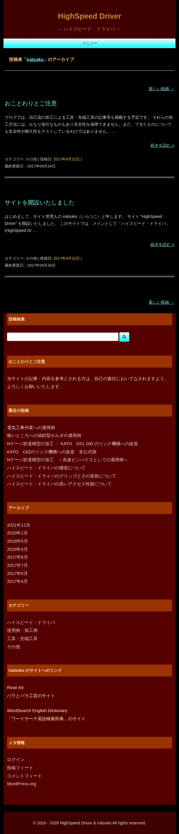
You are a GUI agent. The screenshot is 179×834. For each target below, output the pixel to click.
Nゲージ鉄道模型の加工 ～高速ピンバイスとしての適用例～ (67, 459)
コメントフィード (24, 775)
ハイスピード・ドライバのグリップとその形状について (61, 475)
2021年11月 (18, 524)
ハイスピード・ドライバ (31, 622)
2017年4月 (17, 581)
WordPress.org (21, 783)
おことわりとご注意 (31, 103)
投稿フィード (20, 767)
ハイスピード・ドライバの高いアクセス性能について (59, 483)
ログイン (15, 759)
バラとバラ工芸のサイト (31, 695)
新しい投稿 (161, 88)
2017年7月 (17, 565)
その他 (31, 159)
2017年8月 (17, 557)
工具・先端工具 (22, 638)
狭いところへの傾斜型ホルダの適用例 (44, 435)
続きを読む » (162, 145)
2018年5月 (17, 540)
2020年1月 (17, 532)
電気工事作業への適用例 (31, 427)
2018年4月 (17, 549)
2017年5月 (17, 573)
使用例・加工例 (22, 630)
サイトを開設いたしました (40, 202)
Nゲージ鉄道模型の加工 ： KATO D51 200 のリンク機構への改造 (72, 443)
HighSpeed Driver (89, 16)
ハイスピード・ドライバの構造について (46, 467)
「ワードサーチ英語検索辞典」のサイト (46, 718)
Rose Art (15, 687)
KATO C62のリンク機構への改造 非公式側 (51, 451)
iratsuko (34, 59)
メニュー (89, 43)
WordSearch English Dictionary (37, 710)
